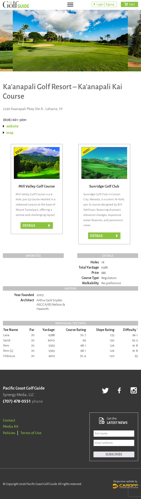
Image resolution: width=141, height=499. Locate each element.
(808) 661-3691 (15, 120)
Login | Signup (106, 4)
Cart (132, 4)
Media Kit (10, 426)
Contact (9, 420)
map (10, 133)
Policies (9, 433)
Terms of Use (31, 433)
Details (96, 236)
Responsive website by (125, 484)
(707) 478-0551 (16, 401)
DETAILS (29, 225)
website (12, 126)
